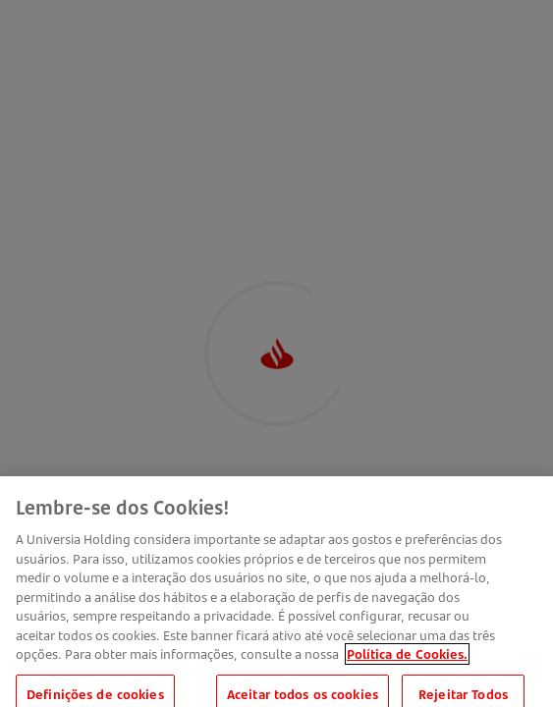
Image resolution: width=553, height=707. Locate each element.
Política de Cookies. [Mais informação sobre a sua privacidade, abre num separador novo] (407, 660)
